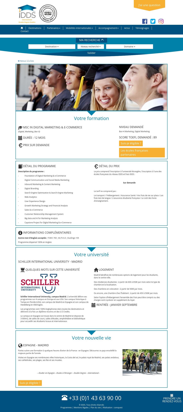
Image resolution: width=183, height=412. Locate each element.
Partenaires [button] (53, 28)
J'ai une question (149, 5)
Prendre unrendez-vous (171, 398)
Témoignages (142, 28)
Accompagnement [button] (109, 28)
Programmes (66, 407)
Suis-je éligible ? (131, 143)
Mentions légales (81, 407)
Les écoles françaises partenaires (134, 152)
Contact (25, 31)
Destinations (35, 28)
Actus (127, 28)
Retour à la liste (26, 61)
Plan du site (96, 407)
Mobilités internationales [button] (79, 28)
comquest (118, 407)
